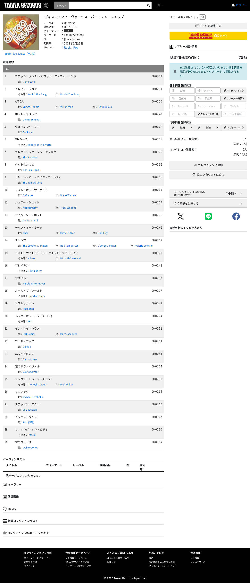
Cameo (27, 346)
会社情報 (194, 557)
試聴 (208, 127)
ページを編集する (208, 26)
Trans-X (32, 435)
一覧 (158, 5)
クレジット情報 (208, 114)
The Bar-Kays (30, 157)
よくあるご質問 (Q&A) (118, 557)
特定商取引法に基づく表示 (162, 561)
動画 (182, 127)
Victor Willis (66, 107)
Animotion (29, 308)
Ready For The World (39, 144)
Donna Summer (31, 119)
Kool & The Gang (37, 94)
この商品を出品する (208, 203)
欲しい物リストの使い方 (77, 561)
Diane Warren (68, 195)
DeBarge (28, 195)
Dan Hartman (30, 359)
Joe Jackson (30, 409)
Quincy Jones (30, 447)
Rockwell (28, 132)
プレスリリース (197, 561)
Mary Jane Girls (68, 334)
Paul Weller (66, 384)
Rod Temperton (69, 245)
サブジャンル (234, 127)
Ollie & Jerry (35, 271)
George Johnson (107, 245)
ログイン (241, 5)
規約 (151, 557)
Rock (67, 47)
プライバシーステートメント (163, 565)
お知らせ (111, 561)
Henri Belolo (105, 107)
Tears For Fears (36, 296)
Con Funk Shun (31, 170)
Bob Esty (103, 233)
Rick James (29, 334)
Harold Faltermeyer (34, 283)
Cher (25, 233)
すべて (60, 5)
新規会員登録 (30, 561)
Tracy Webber (68, 207)
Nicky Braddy (30, 207)
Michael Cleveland (70, 258)
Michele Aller (67, 233)
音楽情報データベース (76, 557)
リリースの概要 (234, 98)
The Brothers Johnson (35, 245)
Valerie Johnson (144, 245)
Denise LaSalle (31, 220)
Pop (76, 47)
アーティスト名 (234, 90)
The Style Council (37, 384)
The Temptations (32, 182)
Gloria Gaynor (30, 372)
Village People (31, 107)
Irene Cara (29, 81)
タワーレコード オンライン (37, 557)
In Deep (32, 258)
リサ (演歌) (28, 422)
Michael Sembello (33, 397)
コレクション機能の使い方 (78, 565)
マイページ (29, 565)
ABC (30, 321)
